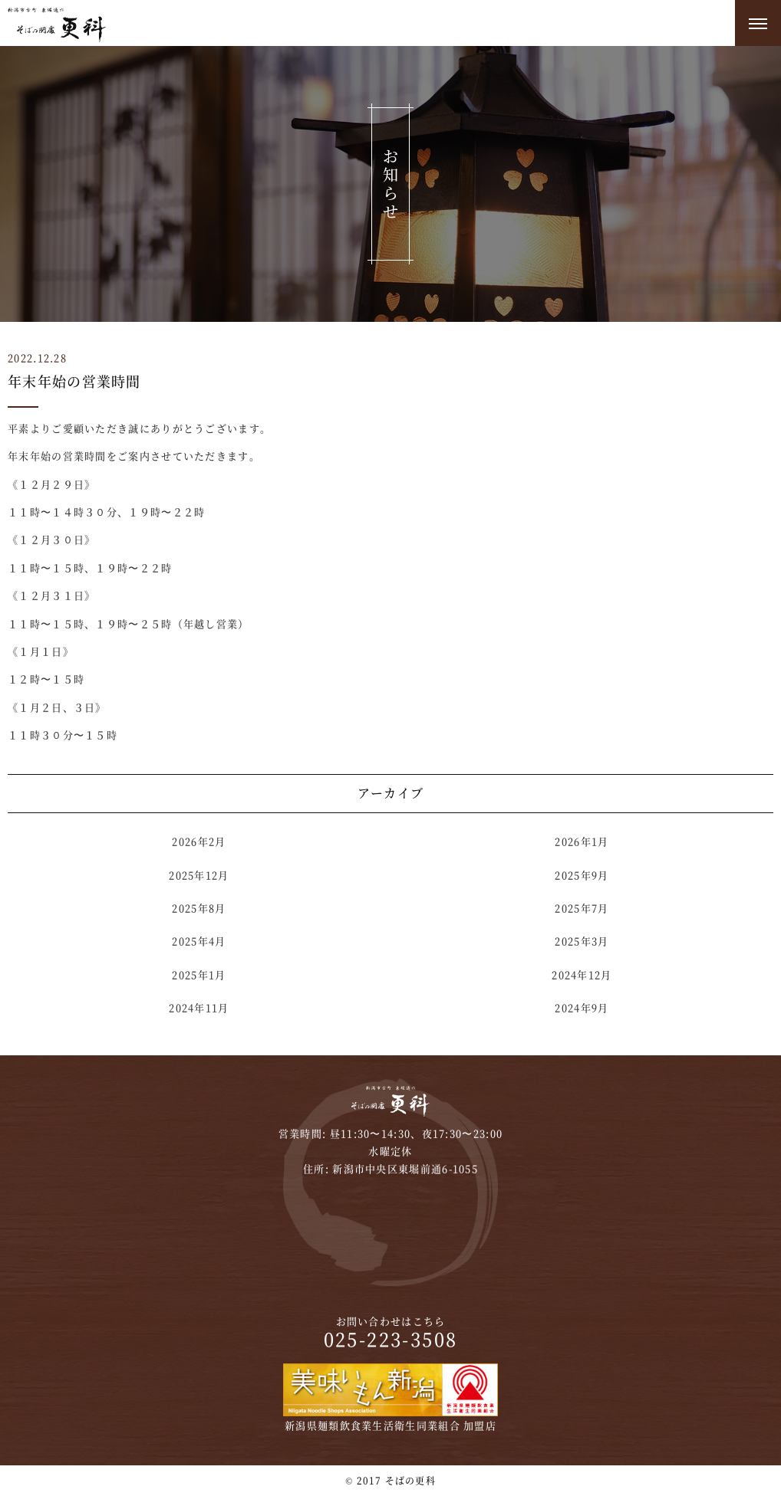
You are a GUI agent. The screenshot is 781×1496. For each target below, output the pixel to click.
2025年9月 (581, 875)
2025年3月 (581, 940)
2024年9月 (581, 1007)
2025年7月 (581, 908)
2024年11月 (199, 1007)
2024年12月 (581, 974)
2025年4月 (199, 940)
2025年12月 (199, 875)
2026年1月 (581, 841)
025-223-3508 (391, 1338)
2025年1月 (199, 974)
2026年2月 (199, 841)
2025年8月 (199, 908)
